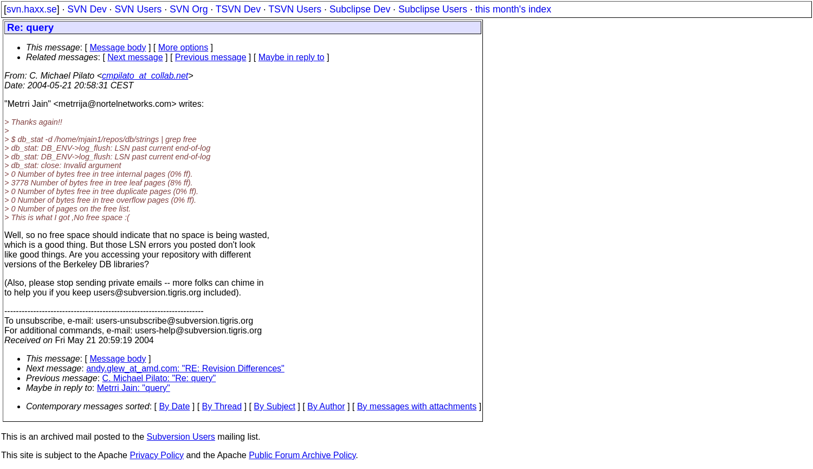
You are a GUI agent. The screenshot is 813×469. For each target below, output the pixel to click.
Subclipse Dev (360, 9)
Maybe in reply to (292, 57)
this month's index (513, 9)
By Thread (222, 406)
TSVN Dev (238, 9)
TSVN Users (294, 9)
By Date (174, 406)
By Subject (274, 406)
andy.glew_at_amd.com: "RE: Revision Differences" (185, 368)
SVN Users (138, 9)
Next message (135, 57)
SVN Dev (86, 9)
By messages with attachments (417, 406)
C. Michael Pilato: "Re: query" (159, 378)
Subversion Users (181, 436)
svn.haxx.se (32, 9)
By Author (326, 406)
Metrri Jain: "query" (133, 388)
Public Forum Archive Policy (302, 455)
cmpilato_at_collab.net (145, 75)
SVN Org (189, 9)
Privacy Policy (157, 455)
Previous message (211, 57)
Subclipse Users (432, 9)
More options (183, 47)
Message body (117, 47)
